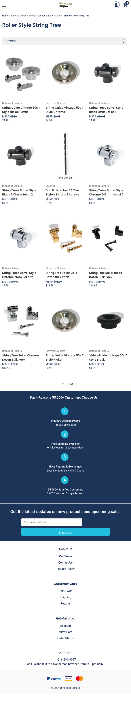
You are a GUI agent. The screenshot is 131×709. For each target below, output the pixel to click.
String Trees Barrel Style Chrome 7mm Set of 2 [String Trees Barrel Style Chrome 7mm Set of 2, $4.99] (19, 275)
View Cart (65, 632)
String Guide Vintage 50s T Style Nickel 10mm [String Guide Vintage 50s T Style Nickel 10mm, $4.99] (21, 110)
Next (72, 384)
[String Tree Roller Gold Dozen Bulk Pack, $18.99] (65, 238)
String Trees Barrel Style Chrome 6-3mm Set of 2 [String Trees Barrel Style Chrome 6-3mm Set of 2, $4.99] (106, 192)
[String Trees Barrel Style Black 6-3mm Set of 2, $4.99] (22, 156)
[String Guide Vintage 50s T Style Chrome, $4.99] (65, 73)
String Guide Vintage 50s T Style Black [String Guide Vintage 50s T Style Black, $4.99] (108, 357)
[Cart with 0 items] (125, 4)
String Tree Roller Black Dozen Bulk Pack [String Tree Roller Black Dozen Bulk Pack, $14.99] (105, 275)
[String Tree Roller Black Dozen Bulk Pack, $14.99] (109, 238)
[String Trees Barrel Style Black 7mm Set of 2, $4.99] (109, 73)
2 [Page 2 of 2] (63, 384)
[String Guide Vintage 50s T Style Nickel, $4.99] (65, 321)
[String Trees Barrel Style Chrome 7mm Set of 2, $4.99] (22, 238)
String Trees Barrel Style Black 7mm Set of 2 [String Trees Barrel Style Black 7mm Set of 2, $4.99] (106, 110)
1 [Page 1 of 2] (57, 384)
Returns (65, 603)
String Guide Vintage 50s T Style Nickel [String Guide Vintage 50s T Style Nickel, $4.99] (64, 357)
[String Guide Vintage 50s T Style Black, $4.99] (109, 321)
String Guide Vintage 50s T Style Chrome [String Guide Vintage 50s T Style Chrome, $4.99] (64, 110)
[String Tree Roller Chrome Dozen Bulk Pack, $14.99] (22, 321)
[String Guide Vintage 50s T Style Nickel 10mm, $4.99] (22, 73)
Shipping (65, 597)
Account (65, 626)
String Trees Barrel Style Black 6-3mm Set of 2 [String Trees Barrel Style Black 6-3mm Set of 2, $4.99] (19, 192)
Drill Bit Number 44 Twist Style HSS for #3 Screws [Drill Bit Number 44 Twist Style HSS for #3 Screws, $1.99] (63, 192)
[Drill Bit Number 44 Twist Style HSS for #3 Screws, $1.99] (65, 156)
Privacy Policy (65, 569)
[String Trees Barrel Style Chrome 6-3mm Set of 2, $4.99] (109, 156)
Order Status (65, 638)
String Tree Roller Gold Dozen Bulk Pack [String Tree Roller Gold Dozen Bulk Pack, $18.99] (61, 275)
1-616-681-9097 (65, 659)
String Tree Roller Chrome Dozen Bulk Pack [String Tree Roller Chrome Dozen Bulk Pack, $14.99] (20, 357)
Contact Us (65, 562)
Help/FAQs (65, 591)
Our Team (65, 556)
